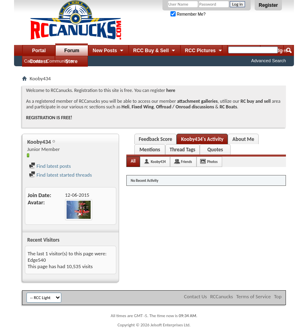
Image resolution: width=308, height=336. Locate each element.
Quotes (215, 150)
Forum (71, 50)
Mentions (150, 150)
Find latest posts (50, 166)
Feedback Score (155, 139)
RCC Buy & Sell (154, 51)
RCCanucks (221, 296)
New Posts (108, 51)
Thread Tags (182, 150)
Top (278, 296)
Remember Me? (187, 14)
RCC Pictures (204, 51)
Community (58, 61)
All (133, 161)
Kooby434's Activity (202, 139)
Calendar (33, 61)
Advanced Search (268, 60)
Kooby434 (158, 161)
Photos (212, 161)
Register (268, 5)
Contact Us (195, 296)
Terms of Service (253, 296)
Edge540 (37, 260)
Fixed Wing (143, 107)
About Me (243, 139)
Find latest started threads (60, 175)
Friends (186, 161)
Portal (39, 50)
